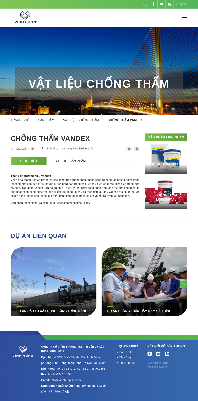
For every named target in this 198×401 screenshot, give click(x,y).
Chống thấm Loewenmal (166, 197)
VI (179, 4)
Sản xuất (125, 352)
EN (185, 4)
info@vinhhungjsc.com (66, 380)
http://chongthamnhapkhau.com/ (70, 202)
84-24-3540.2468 (59, 374)
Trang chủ (20, 120)
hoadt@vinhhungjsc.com (90, 385)
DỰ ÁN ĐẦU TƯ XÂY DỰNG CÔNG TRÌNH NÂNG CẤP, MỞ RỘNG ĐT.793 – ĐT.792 (52, 311)
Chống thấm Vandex (125, 120)
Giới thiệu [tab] (28, 161)
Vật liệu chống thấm (81, 120)
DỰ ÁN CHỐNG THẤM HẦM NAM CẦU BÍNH (139, 311)
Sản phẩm (46, 120)
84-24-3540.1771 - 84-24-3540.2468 (81, 368)
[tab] (104, 161)
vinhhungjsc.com (157, 366)
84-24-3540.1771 (83, 148)
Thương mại (127, 363)
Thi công (125, 357)
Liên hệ (28, 148)
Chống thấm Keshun (166, 164)
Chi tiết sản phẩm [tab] (71, 161)
